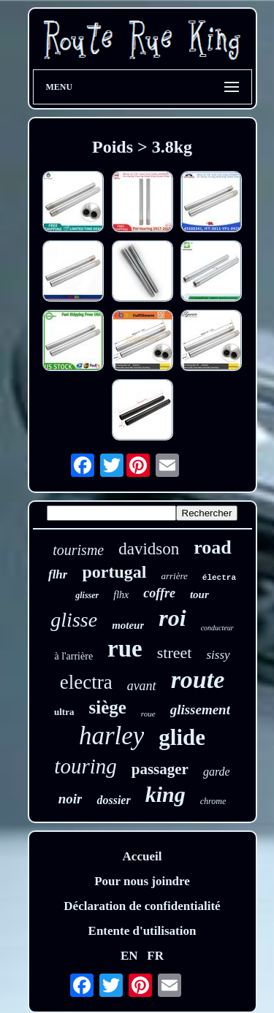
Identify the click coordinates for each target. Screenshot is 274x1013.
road (213, 547)
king (165, 794)
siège (107, 707)
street (174, 652)
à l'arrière (73, 656)
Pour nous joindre (142, 881)
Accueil (142, 856)
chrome (213, 801)
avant (141, 685)
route (198, 679)
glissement (200, 709)
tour (199, 594)
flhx (121, 594)
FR (155, 956)
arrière (174, 575)
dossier (113, 800)
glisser (87, 595)
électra (219, 577)
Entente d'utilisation (142, 931)
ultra (64, 711)
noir (70, 798)
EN (129, 956)
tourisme (78, 550)
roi (172, 618)
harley (111, 736)
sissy (217, 655)
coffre (159, 593)
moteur (128, 625)
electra (86, 682)
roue (148, 713)
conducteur (217, 628)
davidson (148, 549)
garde (216, 771)
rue (124, 648)
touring (85, 766)
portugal (114, 571)
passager (160, 769)
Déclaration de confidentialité (142, 906)
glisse (73, 619)
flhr (57, 574)
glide (182, 737)
